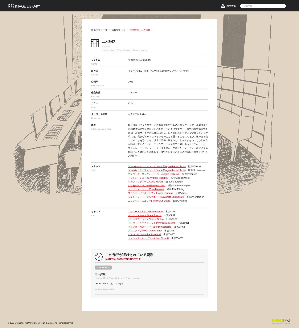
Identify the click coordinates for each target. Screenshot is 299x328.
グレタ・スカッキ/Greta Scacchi (145, 215)
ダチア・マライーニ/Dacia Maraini (145, 181)
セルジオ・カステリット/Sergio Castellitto (149, 227)
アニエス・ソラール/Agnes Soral (145, 230)
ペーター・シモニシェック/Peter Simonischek (151, 223)
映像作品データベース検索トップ (108, 30)
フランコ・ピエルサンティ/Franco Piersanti (150, 193)
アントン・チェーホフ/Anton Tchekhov (148, 178)
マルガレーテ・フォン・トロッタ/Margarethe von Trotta (157, 166)
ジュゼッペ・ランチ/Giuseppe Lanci (146, 185)
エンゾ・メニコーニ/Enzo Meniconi (146, 189)
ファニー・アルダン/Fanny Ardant (145, 211)
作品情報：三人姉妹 (140, 30)
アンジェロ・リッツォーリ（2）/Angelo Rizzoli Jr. (154, 174)
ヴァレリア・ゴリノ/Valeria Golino (146, 219)
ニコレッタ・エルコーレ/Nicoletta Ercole (149, 200)
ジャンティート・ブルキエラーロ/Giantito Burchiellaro (156, 197)
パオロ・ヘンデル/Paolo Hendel (144, 234)
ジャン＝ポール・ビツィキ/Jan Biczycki (148, 238)
